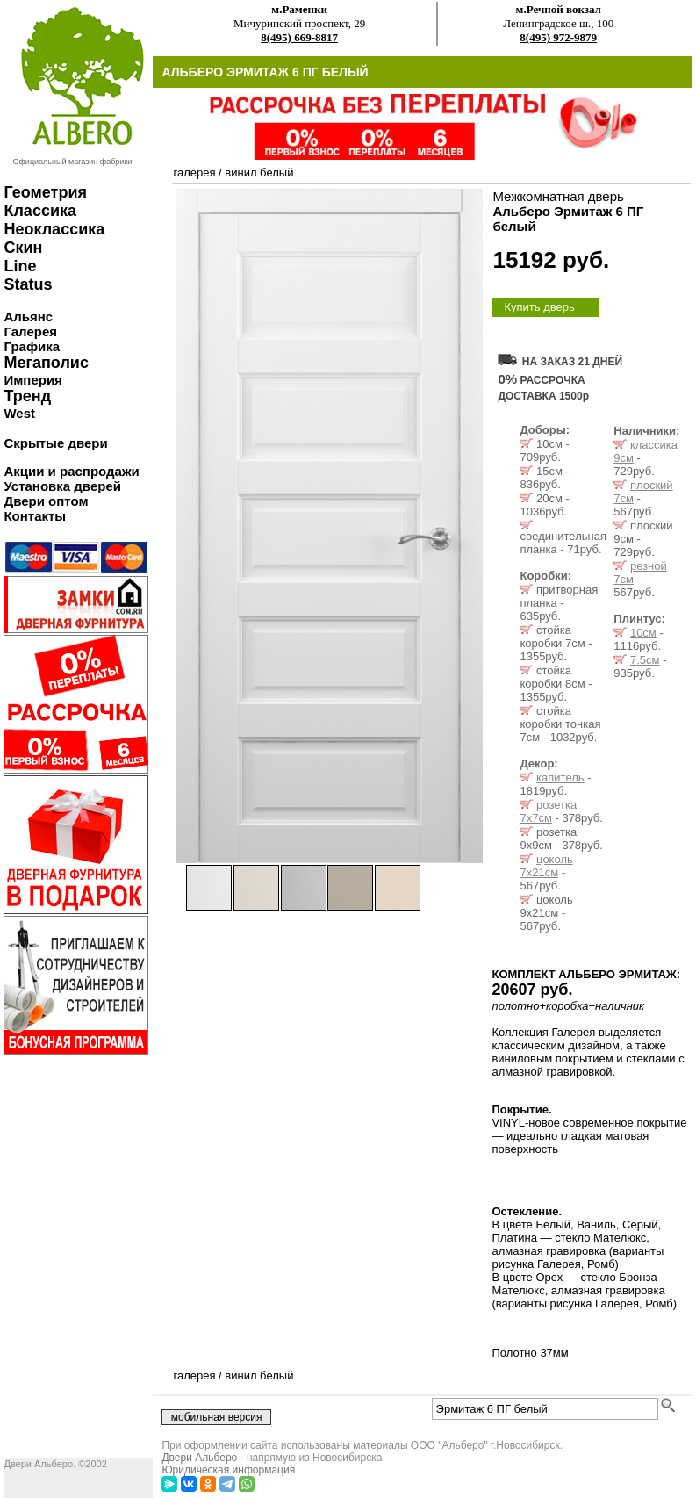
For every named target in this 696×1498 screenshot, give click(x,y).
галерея (194, 172)
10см (643, 632)
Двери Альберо (199, 1457)
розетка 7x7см (548, 811)
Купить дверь (539, 306)
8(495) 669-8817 (299, 37)
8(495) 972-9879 (558, 37)
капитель (560, 777)
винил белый (259, 172)
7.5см (645, 659)
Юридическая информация (228, 1470)
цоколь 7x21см (546, 866)
